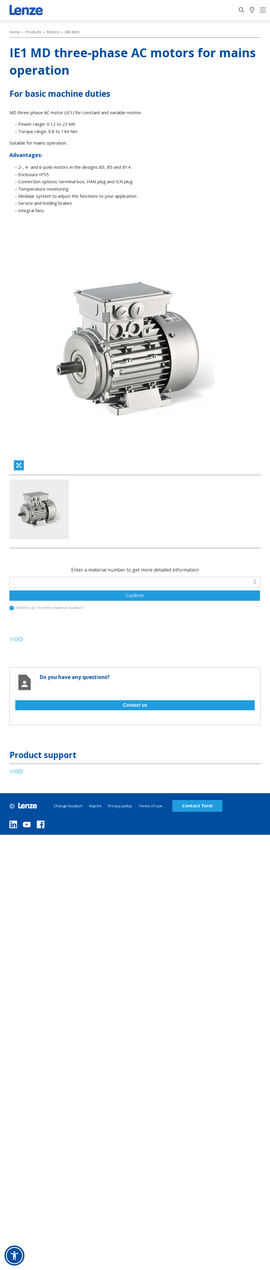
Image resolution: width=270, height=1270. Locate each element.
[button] (14, 1255)
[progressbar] (16, 639)
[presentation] (11, 608)
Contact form (197, 806)
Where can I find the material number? (50, 607)
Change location (68, 806)
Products (33, 32)
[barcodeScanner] (255, 581)
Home (14, 32)
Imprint (95, 806)
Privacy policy (120, 806)
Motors (53, 32)
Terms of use (150, 806)
